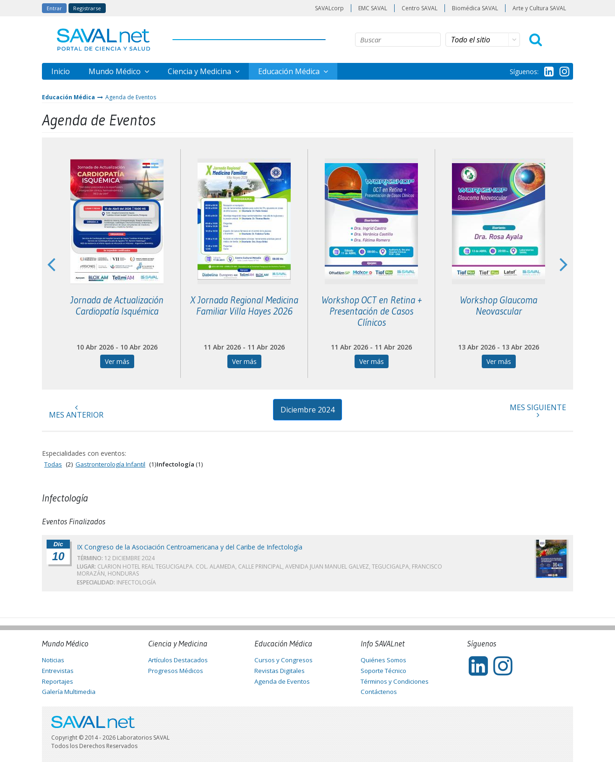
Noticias (53, 660)
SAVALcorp (329, 8)
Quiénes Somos (383, 660)
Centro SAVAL (419, 8)
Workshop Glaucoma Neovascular (498, 306)
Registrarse (87, 8)
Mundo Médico (116, 71)
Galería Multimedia (69, 691)
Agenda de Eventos (130, 97)
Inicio (60, 71)
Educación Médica (289, 71)
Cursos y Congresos (283, 660)
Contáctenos (379, 691)
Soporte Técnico (383, 670)
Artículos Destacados (178, 660)
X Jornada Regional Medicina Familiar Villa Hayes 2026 (244, 306)
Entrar (54, 8)
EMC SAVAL (372, 8)
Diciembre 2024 (307, 410)
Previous (51, 263)
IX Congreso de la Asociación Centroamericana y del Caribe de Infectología (189, 546)
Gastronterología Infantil (110, 464)
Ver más (117, 361)
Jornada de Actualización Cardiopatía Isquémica (117, 306)
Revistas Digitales (279, 670)
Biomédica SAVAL (475, 8)
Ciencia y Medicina (200, 71)
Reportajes (57, 681)
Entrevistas (58, 670)
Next (563, 263)
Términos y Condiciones (395, 681)
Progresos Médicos (175, 670)
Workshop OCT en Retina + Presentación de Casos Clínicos (371, 311)
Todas (53, 464)
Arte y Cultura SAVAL (539, 8)
